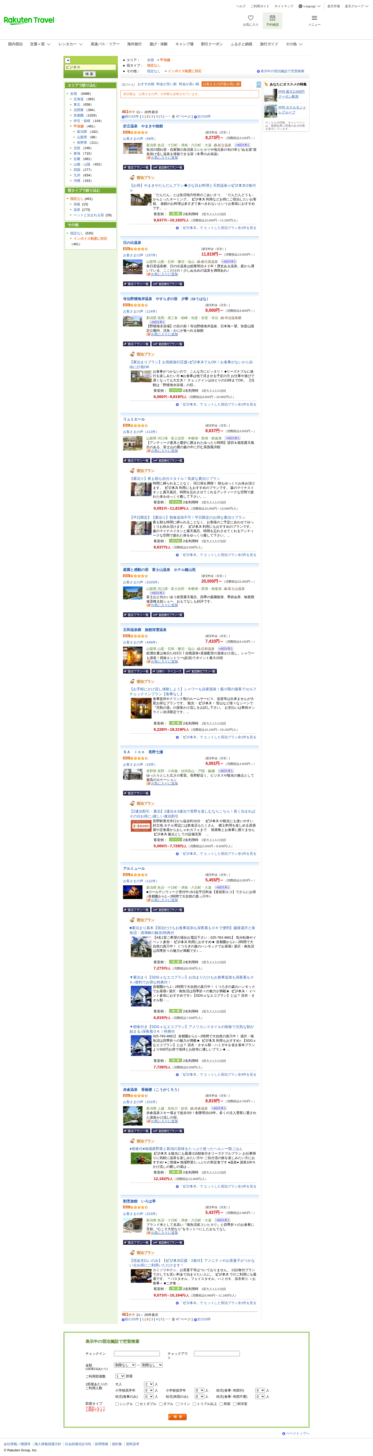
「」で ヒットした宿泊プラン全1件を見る (218, 228)
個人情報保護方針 (47, 1444)
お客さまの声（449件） (141, 642)
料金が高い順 (189, 84)
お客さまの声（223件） (141, 1214)
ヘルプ (241, 6)
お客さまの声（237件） (141, 255)
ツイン (185, 1404)
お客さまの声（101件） (141, 1102)
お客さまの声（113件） (141, 432)
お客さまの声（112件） (141, 881)
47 (178, 116)
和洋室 (242, 1404)
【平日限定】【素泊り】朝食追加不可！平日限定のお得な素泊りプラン (188, 517)
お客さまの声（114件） (141, 311)
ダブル (168, 1404)
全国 (150, 60)
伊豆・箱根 (82, 121)
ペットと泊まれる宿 (89, 215)
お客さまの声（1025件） (142, 582)
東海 (77, 153)
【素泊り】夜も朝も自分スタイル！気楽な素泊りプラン (175, 478)
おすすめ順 (146, 84)
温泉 (77, 210)
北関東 (79, 110)
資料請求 (132, 1444)
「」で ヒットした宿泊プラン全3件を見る (218, 1074)
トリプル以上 (207, 1404)
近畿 (77, 159)
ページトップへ (298, 1433)
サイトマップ (284, 6)
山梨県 (82, 137)
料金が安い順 (166, 84)
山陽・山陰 (82, 164)
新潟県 (82, 132)
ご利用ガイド (260, 6)
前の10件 (132, 116)
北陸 (77, 148)
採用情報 (101, 1444)
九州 (77, 175)
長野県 (82, 142)
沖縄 (77, 181)
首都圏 (79, 115)
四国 (77, 170)
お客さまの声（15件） (140, 764)
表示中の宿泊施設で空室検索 (282, 71)
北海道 (79, 99)
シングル (126, 1404)
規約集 (117, 1444)
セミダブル (148, 1404)
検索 (177, 1417)
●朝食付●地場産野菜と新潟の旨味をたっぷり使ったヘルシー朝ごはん (186, 1149)
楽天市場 (333, 6)
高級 (77, 204)
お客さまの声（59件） (140, 139)
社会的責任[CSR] (78, 1444)
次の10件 (204, 116)
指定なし (154, 71)
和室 (227, 1404)
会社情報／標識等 (17, 1444)
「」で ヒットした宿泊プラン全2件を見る (218, 555)
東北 (77, 104)
